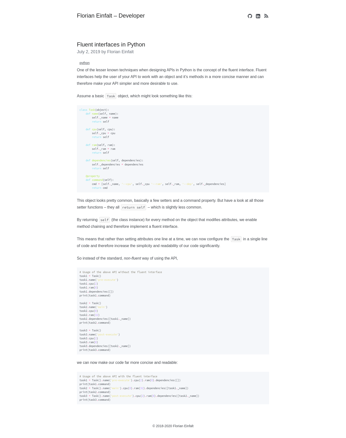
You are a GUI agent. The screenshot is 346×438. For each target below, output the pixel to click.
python (85, 63)
